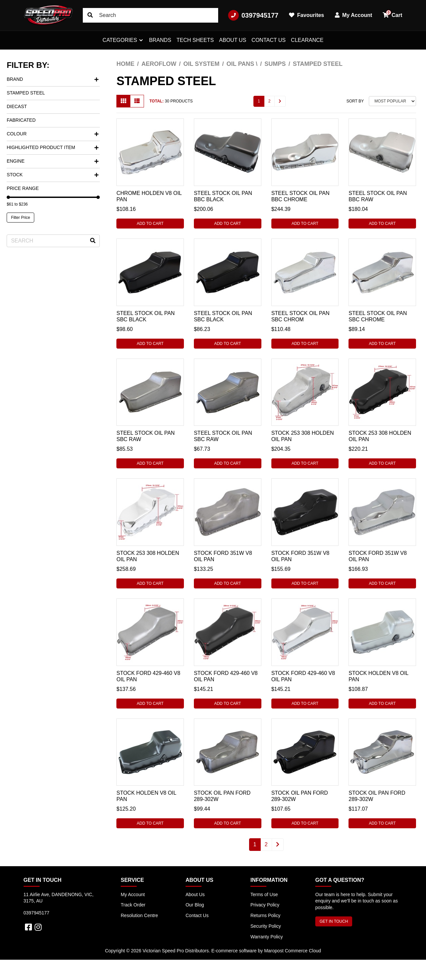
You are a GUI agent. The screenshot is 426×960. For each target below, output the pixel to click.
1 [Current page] (259, 101)
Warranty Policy (266, 936)
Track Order (133, 904)
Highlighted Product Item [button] (52, 147)
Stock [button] (52, 174)
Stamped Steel (26, 92)
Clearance (307, 40)
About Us (232, 40)
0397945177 (253, 15)
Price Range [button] (23, 188)
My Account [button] (353, 15)
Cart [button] (392, 14)
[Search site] (90, 15)
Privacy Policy (264, 904)
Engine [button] (52, 161)
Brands (160, 40)
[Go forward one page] (280, 101)
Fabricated (21, 120)
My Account (133, 894)
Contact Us (268, 40)
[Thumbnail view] (123, 101)
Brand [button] (52, 79)
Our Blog (195, 904)
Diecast (17, 106)
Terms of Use (264, 894)
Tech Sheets (195, 40)
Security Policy (265, 926)
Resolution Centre (139, 915)
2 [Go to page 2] (269, 101)
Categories (119, 40)
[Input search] (150, 15)
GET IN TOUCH (334, 921)
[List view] (137, 101)
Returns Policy (265, 915)
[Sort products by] (392, 101)
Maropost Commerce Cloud (292, 950)
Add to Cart (150, 223)
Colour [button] (52, 133)
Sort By (355, 101)
